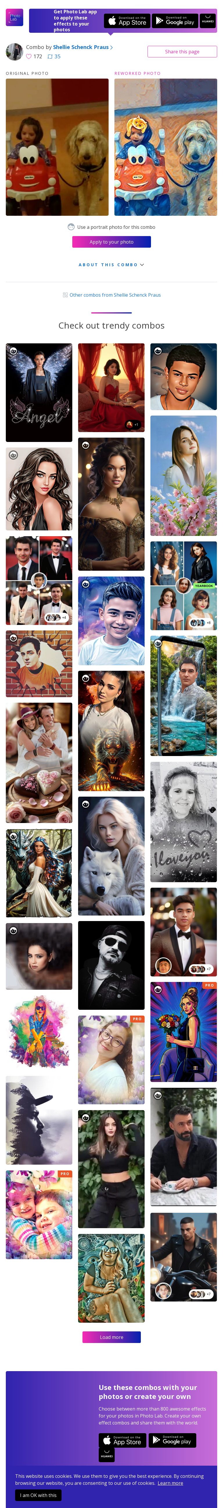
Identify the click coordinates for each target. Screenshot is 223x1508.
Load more (111, 1337)
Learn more (170, 1483)
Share (182, 51)
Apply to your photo (112, 242)
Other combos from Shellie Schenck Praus (111, 295)
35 (54, 56)
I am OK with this (38, 1495)
